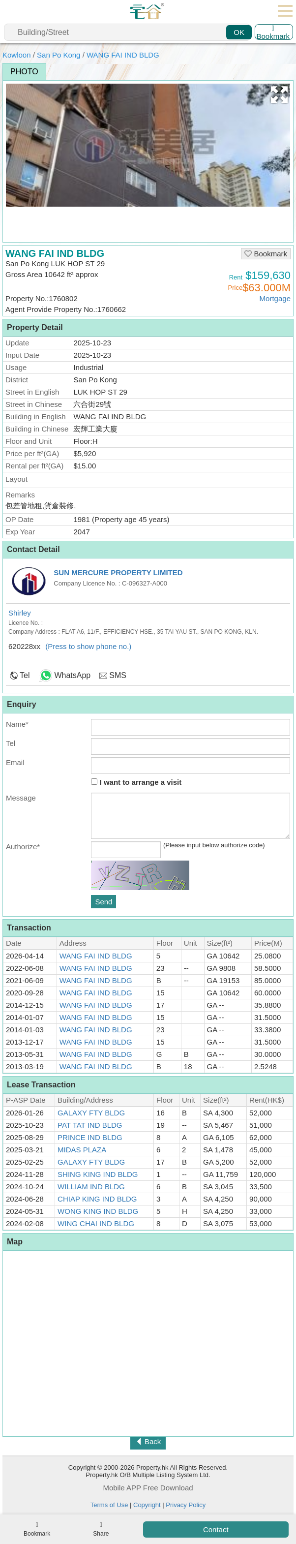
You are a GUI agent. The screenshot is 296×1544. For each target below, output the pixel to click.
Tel (25, 675)
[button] (279, 94)
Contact (216, 1529)
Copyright (147, 1505)
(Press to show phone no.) (88, 646)
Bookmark (273, 32)
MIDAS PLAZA (82, 1149)
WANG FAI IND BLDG (123, 55)
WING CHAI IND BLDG (96, 1223)
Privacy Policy (186, 1505)
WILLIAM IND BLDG (91, 1186)
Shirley (19, 613)
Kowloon (16, 55)
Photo (24, 71)
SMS (117, 675)
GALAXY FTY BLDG (91, 1113)
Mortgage (275, 298)
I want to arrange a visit (136, 782)
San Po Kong (58, 55)
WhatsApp (72, 675)
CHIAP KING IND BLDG (97, 1199)
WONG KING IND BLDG (98, 1211)
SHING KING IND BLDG (98, 1174)
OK (239, 32)
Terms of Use (109, 1505)
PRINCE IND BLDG (90, 1137)
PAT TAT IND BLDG (90, 1125)
